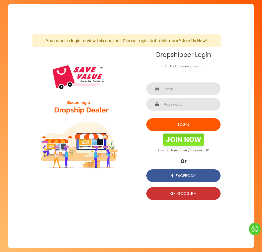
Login (183, 124)
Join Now (183, 139)
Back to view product (184, 66)
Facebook (183, 175)
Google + (183, 193)
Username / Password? (189, 150)
